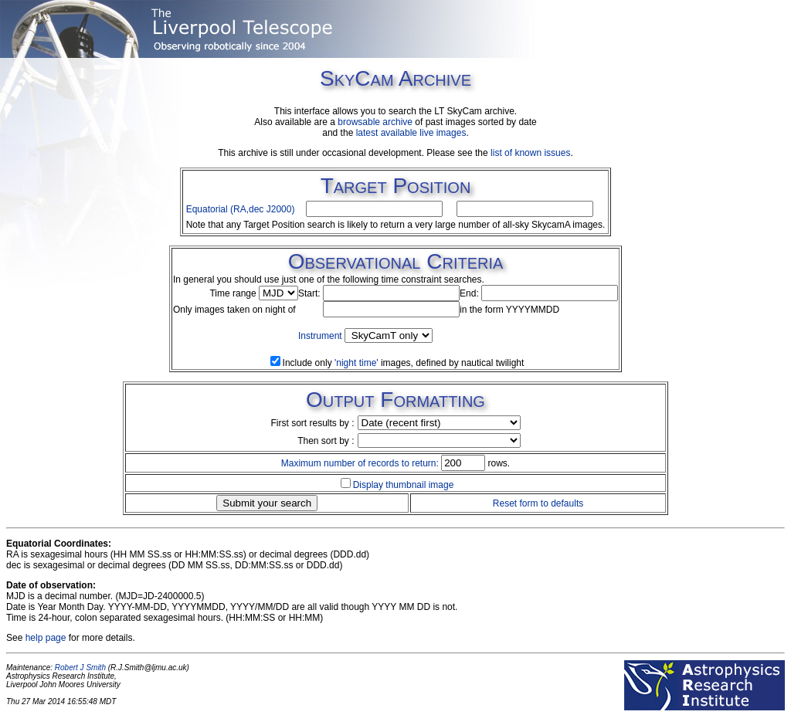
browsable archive (375, 122)
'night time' (356, 363)
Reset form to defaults (538, 503)
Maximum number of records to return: (360, 463)
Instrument (321, 335)
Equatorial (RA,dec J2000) (240, 209)
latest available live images (411, 132)
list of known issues (530, 152)
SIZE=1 (439, 422)
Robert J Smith (80, 667)
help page (45, 637)
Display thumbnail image (403, 484)
